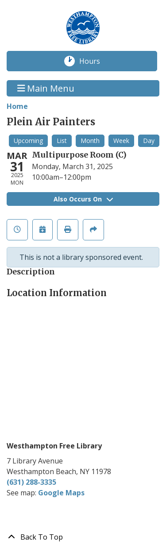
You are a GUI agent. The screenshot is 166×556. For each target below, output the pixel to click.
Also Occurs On (83, 199)
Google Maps (61, 493)
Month (90, 140)
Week (121, 140)
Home (17, 106)
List (62, 140)
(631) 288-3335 (31, 482)
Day (148, 140)
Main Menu (46, 88)
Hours (94, 61)
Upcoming (28, 140)
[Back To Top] (83, 537)
